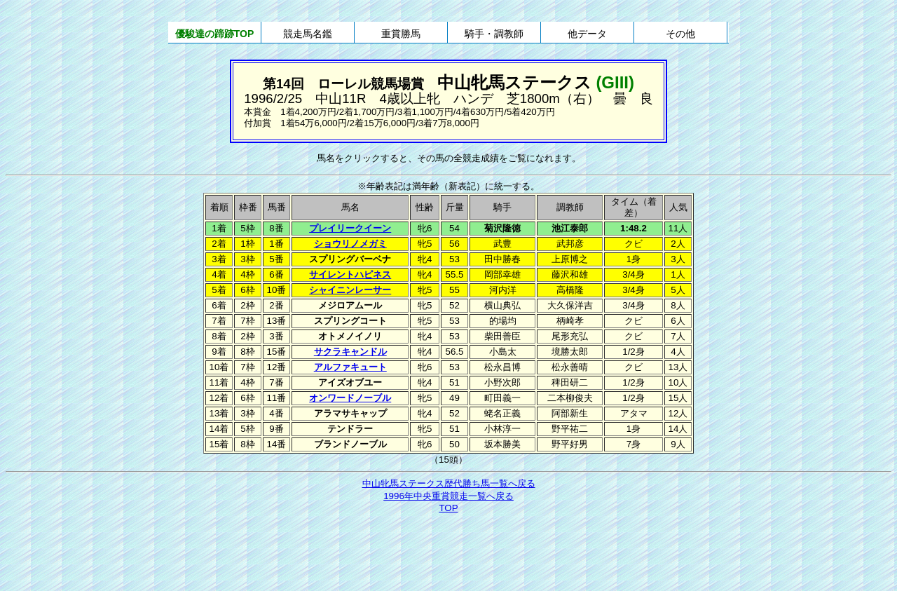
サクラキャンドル (350, 351)
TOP (448, 508)
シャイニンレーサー (350, 290)
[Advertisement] (448, 553)
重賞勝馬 (400, 33)
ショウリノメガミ (350, 243)
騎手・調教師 (494, 33)
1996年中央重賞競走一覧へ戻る (448, 496)
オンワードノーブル (350, 398)
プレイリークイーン (350, 228)
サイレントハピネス (350, 274)
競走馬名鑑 (307, 33)
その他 (680, 33)
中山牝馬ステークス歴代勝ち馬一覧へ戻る (448, 483)
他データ (587, 33)
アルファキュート (350, 367)
